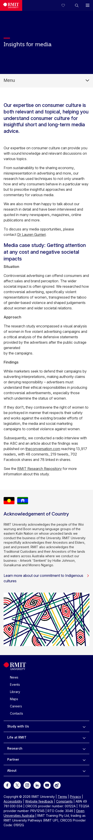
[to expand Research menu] (84, 748)
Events (15, 684)
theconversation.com (42, 448)
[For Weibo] (57, 785)
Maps (14, 699)
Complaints (64, 801)
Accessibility (13, 801)
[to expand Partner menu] (84, 759)
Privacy (75, 797)
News (14, 677)
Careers (16, 706)
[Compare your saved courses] (65, 5)
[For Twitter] (17, 785)
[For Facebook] (7, 785)
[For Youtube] (47, 785)
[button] (76, 5)
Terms (62, 797)
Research (14, 748)
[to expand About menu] (84, 770)
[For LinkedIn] (37, 785)
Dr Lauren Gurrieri (31, 234)
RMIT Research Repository (39, 468)
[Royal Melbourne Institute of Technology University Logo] (11, 5)
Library (15, 692)
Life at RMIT (16, 737)
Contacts (16, 713)
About (12, 770)
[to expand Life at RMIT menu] (84, 737)
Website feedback (39, 801)
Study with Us (18, 726)
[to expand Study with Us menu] (84, 726)
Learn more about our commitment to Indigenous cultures (46, 578)
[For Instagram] (27, 785)
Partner (13, 759)
